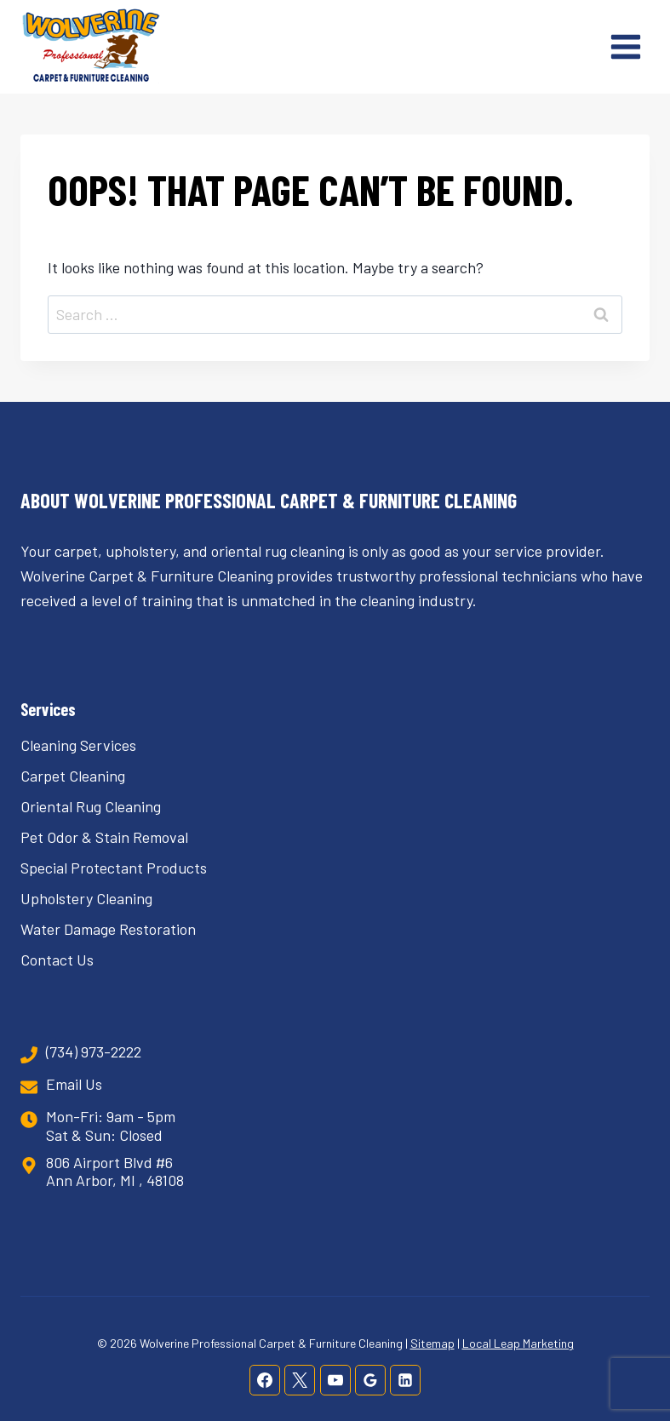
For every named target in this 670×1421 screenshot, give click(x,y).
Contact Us (57, 959)
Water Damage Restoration (108, 929)
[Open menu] (625, 46)
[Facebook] (264, 1380)
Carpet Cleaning (72, 775)
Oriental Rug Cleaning (90, 806)
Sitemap (432, 1343)
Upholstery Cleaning (86, 898)
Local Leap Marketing (518, 1343)
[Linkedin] (405, 1380)
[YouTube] (335, 1380)
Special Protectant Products (113, 867)
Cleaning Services (78, 745)
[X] (299, 1380)
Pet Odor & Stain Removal (104, 837)
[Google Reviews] (370, 1380)
